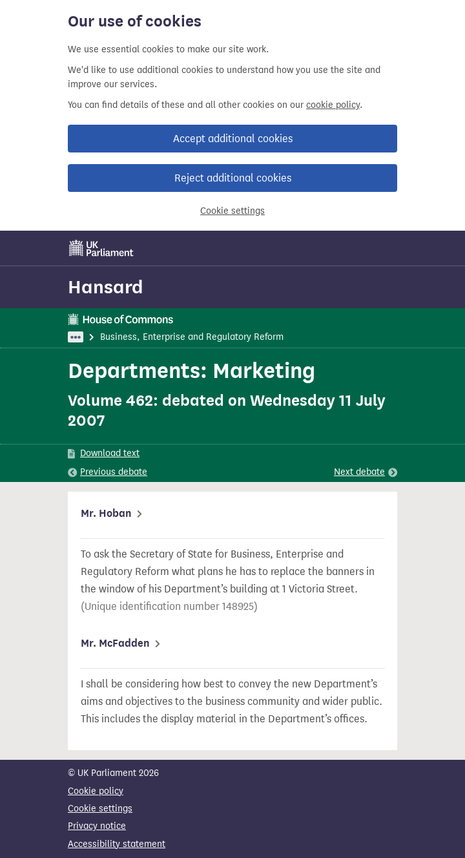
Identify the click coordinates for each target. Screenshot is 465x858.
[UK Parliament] (101, 248)
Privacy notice (97, 826)
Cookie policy (95, 791)
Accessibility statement (116, 844)
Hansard (105, 286)
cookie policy (333, 104)
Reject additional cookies (232, 178)
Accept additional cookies (233, 138)
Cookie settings (232, 210)
